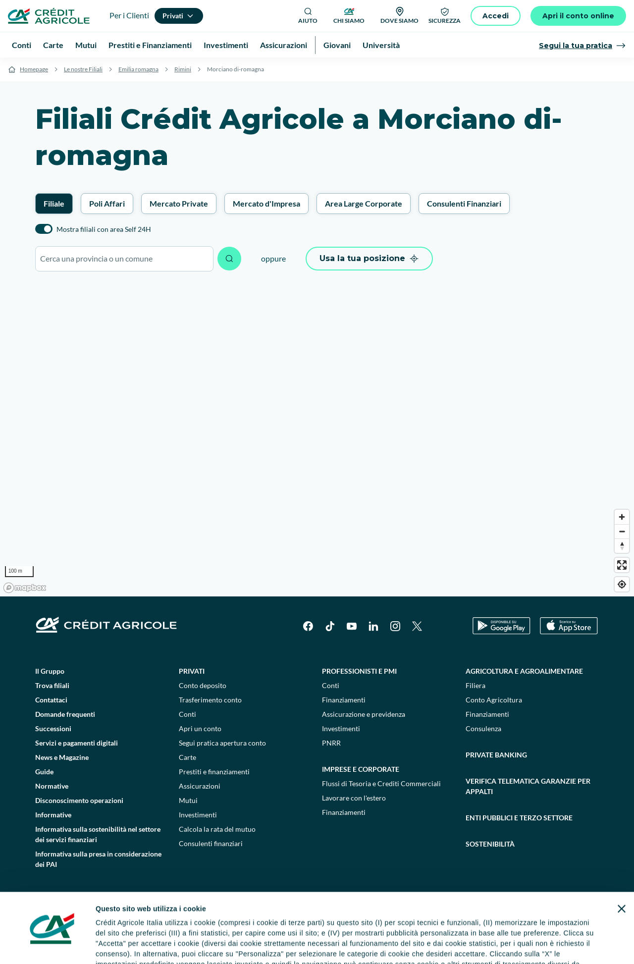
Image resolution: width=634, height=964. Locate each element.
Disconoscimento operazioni (79, 800)
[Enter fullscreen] (622, 565)
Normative (51, 786)
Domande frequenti (65, 714)
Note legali (132, 918)
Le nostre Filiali (83, 69)
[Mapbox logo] (25, 587)
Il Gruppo (49, 671)
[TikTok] (330, 626)
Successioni (53, 728)
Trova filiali (52, 685)
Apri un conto (200, 728)
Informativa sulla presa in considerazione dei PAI (98, 859)
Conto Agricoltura (494, 700)
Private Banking (496, 754)
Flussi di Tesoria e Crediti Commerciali (381, 783)
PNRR (331, 743)
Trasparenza (502, 918)
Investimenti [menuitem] (226, 45)
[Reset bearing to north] (622, 545)
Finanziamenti (344, 700)
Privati (192, 671)
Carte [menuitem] (53, 45)
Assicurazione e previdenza (363, 714)
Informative (53, 814)
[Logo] (49, 16)
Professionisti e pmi (359, 671)
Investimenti (198, 814)
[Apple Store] (569, 626)
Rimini (182, 69)
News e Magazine (62, 757)
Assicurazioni (199, 786)
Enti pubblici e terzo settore (519, 817)
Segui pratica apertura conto (222, 743)
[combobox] (124, 258)
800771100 (224, 939)
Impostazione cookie (190, 918)
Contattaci (51, 700)
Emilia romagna (138, 69)
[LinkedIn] (373, 626)
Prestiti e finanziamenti (214, 771)
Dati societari (85, 918)
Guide (44, 771)
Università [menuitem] (381, 45)
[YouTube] (352, 626)
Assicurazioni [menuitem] (283, 45)
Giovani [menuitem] (337, 45)
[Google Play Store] (501, 626)
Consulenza (483, 728)
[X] (417, 626)
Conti (187, 714)
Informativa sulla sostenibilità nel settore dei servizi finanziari (97, 834)
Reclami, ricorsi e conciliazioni (359, 918)
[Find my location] (622, 584)
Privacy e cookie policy (267, 918)
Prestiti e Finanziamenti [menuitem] (150, 45)
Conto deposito (202, 685)
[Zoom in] (622, 517)
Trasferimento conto (210, 700)
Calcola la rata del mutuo (217, 829)
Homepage (34, 69)
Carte (187, 757)
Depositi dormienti (445, 918)
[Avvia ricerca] (229, 258)
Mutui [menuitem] (86, 45)
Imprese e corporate (360, 769)
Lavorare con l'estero (354, 798)
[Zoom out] (622, 531)
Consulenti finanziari (211, 843)
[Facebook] (308, 626)
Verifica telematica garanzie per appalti (528, 786)
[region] (317, 438)
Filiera (475, 685)
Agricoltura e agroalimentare (524, 671)
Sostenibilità (490, 844)
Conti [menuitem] (21, 45)
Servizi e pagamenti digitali (76, 743)
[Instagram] (395, 626)
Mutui (188, 800)
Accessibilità (550, 918)
